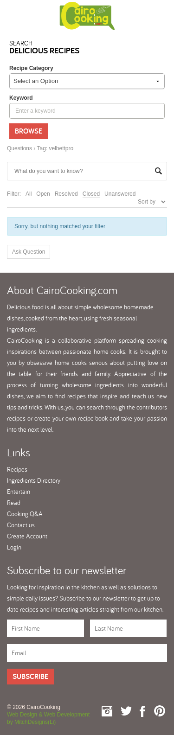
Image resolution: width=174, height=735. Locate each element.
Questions (19, 148)
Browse (28, 131)
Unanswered (119, 194)
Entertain (18, 491)
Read (13, 503)
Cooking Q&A (25, 514)
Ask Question (28, 252)
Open (43, 194)
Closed (91, 194)
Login (14, 547)
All (29, 194)
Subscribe (30, 676)
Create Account (27, 536)
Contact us (21, 525)
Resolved (66, 194)
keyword (21, 98)
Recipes (17, 469)
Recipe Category (31, 68)
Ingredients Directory (33, 480)
